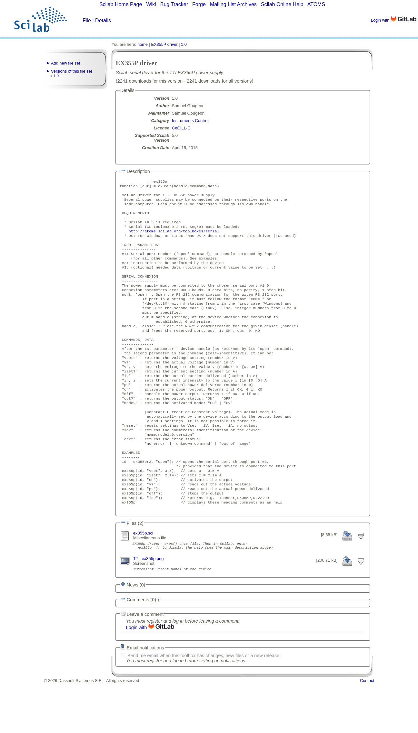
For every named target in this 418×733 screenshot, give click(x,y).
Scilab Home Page (120, 4)
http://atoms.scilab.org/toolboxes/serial (174, 238)
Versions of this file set (71, 71)
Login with (393, 20)
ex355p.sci (143, 580)
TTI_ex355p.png (148, 607)
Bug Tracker (174, 4)
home (142, 44)
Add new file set (65, 63)
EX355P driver (164, 44)
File (87, 20)
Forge (199, 4)
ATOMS (316, 4)
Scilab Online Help (282, 4)
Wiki (151, 4)
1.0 (56, 76)
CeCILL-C (181, 128)
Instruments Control (190, 120)
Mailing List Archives (233, 4)
